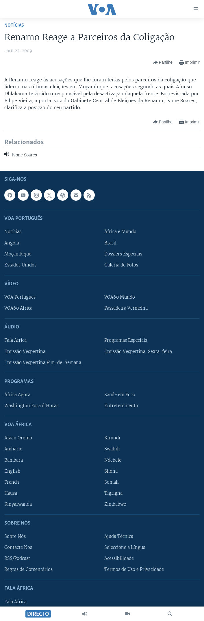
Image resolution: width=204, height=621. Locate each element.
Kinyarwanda (18, 504)
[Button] (163, 62)
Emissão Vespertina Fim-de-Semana (42, 362)
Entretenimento (121, 405)
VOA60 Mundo (119, 297)
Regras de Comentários (28, 569)
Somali (111, 482)
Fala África (15, 340)
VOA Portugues (20, 297)
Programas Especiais (125, 340)
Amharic (13, 449)
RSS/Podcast (17, 558)
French (11, 482)
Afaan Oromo (18, 438)
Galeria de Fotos (121, 264)
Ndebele (112, 460)
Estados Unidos (20, 264)
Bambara (13, 460)
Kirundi (112, 438)
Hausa (10, 493)
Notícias (14, 25)
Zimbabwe (115, 504)
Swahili (112, 449)
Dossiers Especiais (123, 253)
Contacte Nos (18, 547)
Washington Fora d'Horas (31, 405)
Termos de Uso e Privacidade (134, 569)
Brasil (110, 242)
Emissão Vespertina (24, 351)
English (12, 471)
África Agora (17, 394)
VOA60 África (18, 308)
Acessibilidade (119, 558)
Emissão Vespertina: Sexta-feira (138, 351)
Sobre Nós (15, 536)
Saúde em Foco (119, 394)
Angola (11, 242)
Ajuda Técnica (118, 536)
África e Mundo (120, 231)
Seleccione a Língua (124, 547)
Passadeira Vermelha (126, 308)
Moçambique (17, 253)
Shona (111, 471)
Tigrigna (113, 493)
